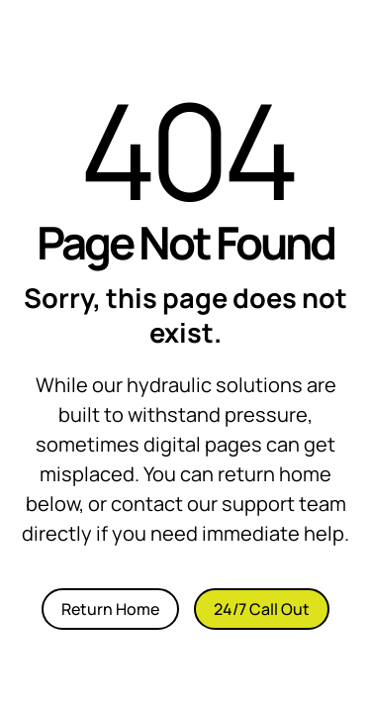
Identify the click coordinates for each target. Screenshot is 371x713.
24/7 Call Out (262, 609)
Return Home (110, 609)
